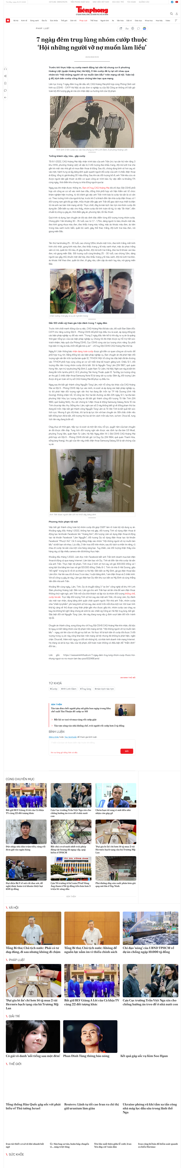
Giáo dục (138, 20)
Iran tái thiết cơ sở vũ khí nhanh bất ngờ (25, 1145)
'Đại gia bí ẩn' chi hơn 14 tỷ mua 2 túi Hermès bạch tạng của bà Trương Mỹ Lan (115, 849)
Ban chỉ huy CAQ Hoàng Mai (96, 187)
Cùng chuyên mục (20, 779)
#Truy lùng (85, 688)
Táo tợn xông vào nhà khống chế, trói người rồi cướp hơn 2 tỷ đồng (89, 725)
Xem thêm (176, 20)
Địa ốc (44, 20)
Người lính (105, 20)
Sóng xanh (34, 20)
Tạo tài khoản (70, 737)
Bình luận (5, 90)
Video (168, 20)
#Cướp (53, 688)
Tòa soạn (131, 2)
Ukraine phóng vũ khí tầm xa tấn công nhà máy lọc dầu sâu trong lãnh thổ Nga (150, 1108)
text (127, 28)
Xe (113, 20)
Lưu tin (5, 83)
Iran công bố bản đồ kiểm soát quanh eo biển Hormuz (158, 1145)
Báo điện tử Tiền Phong (92, 10)
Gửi (126, 751)
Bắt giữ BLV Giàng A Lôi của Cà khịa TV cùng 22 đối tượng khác (25, 811)
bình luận (138, 28)
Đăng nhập (54, 737)
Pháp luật (83, 20)
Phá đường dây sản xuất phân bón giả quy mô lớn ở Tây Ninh (116, 884)
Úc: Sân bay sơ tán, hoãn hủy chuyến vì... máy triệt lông (69, 1145)
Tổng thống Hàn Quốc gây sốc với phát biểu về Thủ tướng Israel (33, 1106)
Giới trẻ (73, 20)
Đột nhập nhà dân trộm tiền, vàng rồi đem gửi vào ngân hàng (25, 848)
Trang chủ (8, 20)
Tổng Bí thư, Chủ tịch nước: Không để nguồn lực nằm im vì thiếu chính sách (90, 950)
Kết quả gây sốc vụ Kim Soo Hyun (144, 1056)
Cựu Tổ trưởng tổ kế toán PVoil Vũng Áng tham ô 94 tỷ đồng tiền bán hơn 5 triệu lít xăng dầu (71, 886)
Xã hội (15, 20)
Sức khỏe (54, 20)
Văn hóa (120, 20)
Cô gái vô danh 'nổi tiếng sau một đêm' (33, 1056)
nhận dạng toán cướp (83, 351)
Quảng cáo (144, 2)
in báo (132, 28)
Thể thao (94, 20)
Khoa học (149, 20)
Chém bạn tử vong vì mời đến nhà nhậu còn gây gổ (113, 811)
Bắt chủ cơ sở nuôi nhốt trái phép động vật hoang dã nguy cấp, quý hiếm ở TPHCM (68, 849)
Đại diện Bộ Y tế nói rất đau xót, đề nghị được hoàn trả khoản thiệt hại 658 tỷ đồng (24, 886)
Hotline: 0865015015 (58, 2)
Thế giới (64, 20)
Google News (144, 28)
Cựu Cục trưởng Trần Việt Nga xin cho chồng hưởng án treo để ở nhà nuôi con (71, 813)
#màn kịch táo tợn (104, 688)
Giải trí (129, 20)
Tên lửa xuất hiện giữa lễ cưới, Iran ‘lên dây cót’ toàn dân (112, 1145)
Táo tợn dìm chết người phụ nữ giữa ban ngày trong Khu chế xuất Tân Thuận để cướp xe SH (81, 710)
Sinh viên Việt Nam (101, 2)
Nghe (5, 69)
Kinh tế (24, 20)
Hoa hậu (159, 20)
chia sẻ (121, 28)
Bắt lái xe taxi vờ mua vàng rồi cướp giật (75, 719)
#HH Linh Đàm (68, 688)
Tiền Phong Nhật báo (80, 2)
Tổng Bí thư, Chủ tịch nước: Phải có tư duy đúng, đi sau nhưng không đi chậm (33, 950)
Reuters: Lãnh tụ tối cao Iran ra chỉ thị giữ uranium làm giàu (91, 1106)
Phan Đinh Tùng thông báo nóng (86, 1056)
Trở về (5, 97)
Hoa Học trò (118, 2)
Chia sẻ (5, 76)
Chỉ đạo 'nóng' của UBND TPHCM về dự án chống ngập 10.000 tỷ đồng (148, 950)
